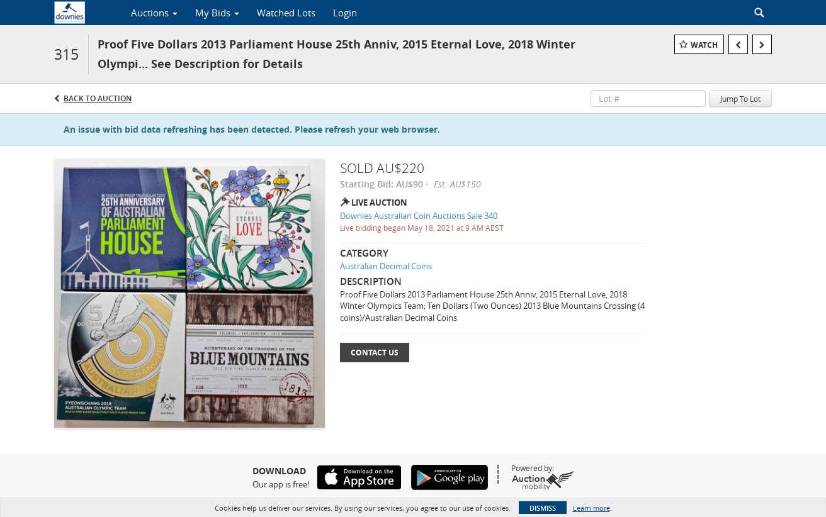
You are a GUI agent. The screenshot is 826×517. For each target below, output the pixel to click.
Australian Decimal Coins (386, 266)
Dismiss (542, 508)
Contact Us (375, 352)
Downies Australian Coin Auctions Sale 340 (418, 215)
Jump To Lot (740, 99)
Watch (704, 45)
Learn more (591, 508)
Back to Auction (98, 98)
